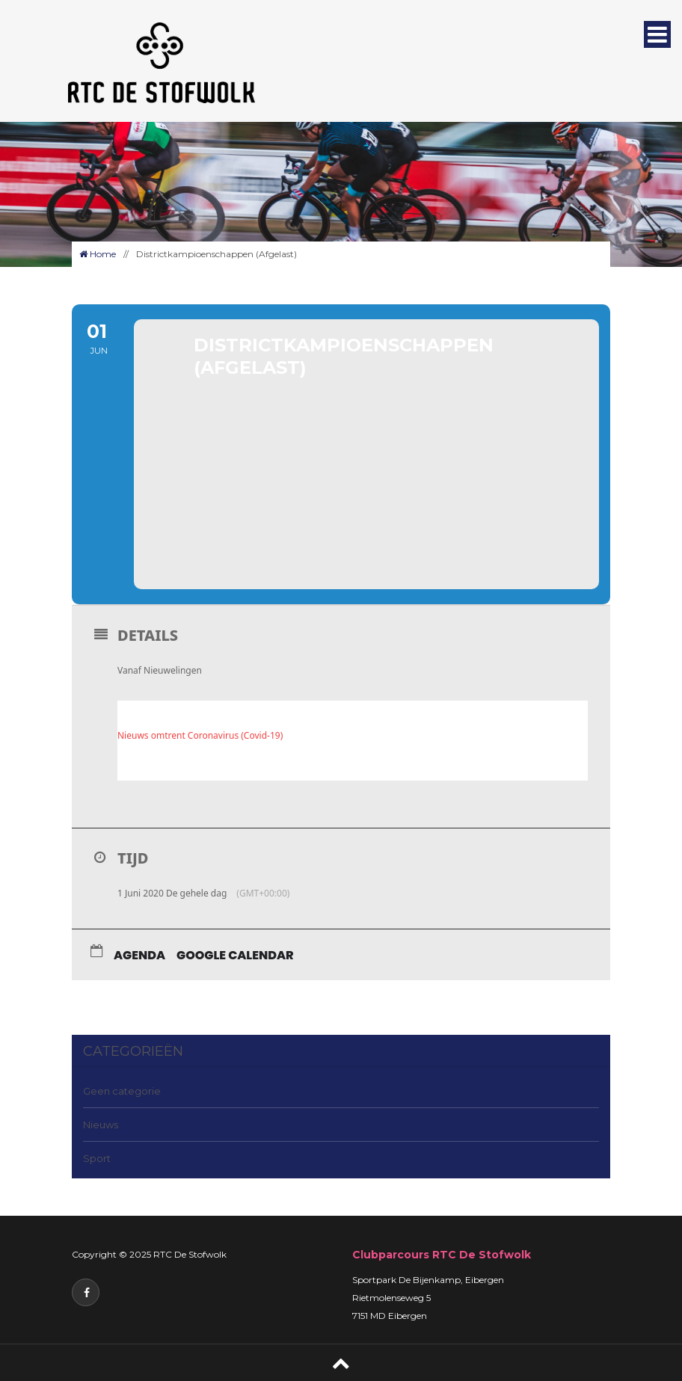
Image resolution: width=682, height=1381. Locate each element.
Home (97, 253)
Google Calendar (235, 955)
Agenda (139, 955)
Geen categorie (122, 1091)
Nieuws (100, 1125)
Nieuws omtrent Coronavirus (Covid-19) (200, 735)
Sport (97, 1158)
